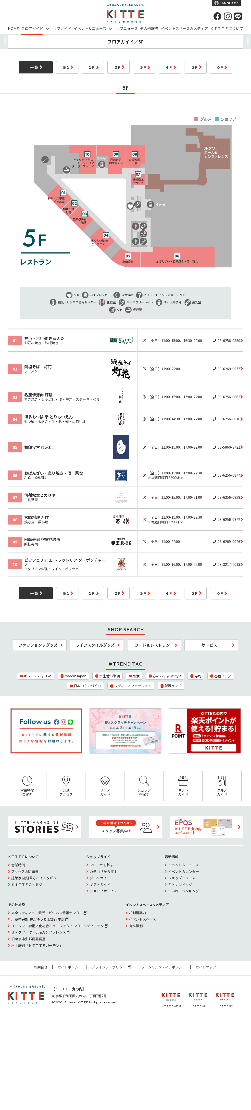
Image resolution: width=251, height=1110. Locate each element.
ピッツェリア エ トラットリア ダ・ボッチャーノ (65, 562)
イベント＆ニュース (90, 28)
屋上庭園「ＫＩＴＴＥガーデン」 (37, 945)
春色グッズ (222, 675)
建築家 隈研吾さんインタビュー (35, 877)
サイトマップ (206, 967)
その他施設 (149, 28)
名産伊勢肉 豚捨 (38, 395)
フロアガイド (32, 28)
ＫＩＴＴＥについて (226, 28)
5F (194, 67)
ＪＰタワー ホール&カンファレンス (40, 932)
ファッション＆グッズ (38, 645)
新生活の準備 (109, 675)
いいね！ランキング (183, 890)
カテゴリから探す (103, 871)
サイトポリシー (70, 967)
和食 (136, 675)
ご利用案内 (137, 912)
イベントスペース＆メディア (184, 28)
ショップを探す (144, 786)
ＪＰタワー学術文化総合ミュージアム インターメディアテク (59, 925)
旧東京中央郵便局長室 (28, 938)
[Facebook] (217, 16)
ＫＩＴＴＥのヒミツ (26, 884)
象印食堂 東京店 (38, 447)
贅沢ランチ (173, 685)
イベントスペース (142, 919)
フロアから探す (102, 864)
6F (220, 67)
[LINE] (238, 16)
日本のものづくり (87, 685)
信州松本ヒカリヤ (40, 495)
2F (117, 67)
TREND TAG (127, 664)
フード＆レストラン (152, 645)
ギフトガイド (183, 786)
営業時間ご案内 (27, 786)
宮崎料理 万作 (36, 517)
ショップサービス (103, 890)
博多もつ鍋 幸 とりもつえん (48, 417)
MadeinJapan (75, 675)
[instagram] (228, 16)
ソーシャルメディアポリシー (163, 967)
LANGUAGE (228, 3)
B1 (66, 67)
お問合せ (41, 967)
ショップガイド (58, 28)
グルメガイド (222, 786)
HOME (13, 28)
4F (169, 67)
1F (92, 67)
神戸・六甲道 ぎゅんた (44, 338)
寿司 (197, 675)
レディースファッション (132, 685)
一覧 (34, 67)
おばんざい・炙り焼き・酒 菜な (53, 473)
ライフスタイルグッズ (95, 645)
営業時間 (18, 864)
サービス (209, 645)
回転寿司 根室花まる (42, 539)
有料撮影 (136, 925)
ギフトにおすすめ (37, 675)
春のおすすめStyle (167, 675)
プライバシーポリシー (111, 967)
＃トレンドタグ (180, 884)
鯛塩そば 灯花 (38, 367)
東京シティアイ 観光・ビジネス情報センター (49, 912)
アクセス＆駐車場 (24, 871)
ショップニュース (123, 28)
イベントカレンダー (183, 871)
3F (143, 67)
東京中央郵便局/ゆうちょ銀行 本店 (40, 919)
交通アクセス (66, 786)
